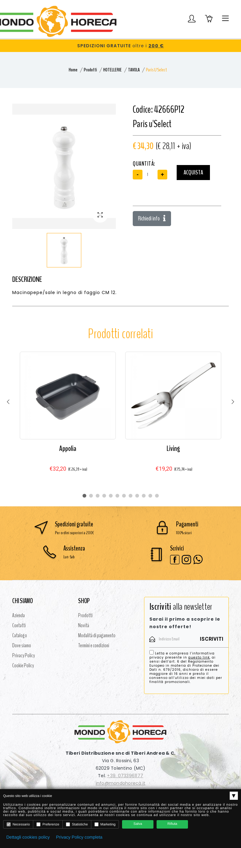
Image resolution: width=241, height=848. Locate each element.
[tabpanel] (67, 418)
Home (73, 69)
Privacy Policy (23, 655)
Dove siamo (21, 645)
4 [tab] (104, 496)
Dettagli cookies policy (28, 837)
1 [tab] (84, 496)
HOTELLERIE (112, 69)
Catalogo (19, 635)
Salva (137, 824)
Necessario (18, 824)
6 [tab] (117, 496)
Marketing (104, 824)
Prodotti (90, 69)
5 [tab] (111, 496)
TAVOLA (134, 69)
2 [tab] (91, 496)
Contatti (19, 625)
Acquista (193, 172)
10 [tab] (144, 496)
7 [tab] (124, 496)
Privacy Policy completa (79, 837)
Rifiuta (172, 824)
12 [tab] (157, 496)
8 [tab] (130, 496)
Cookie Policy (23, 665)
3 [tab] (97, 496)
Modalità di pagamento (96, 635)
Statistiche (77, 824)
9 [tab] (137, 496)
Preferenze (47, 824)
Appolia (67, 448)
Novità (83, 625)
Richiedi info (152, 218)
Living (173, 448)
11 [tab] (150, 496)
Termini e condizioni (93, 645)
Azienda (18, 615)
